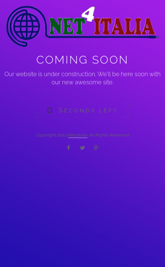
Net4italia (77, 135)
